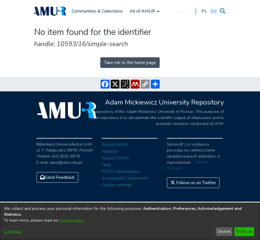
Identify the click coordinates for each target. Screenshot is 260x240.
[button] (204, 11)
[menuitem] (143, 11)
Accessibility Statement (125, 178)
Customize (13, 231)
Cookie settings (117, 185)
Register (110, 151)
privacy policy (72, 220)
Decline (224, 231)
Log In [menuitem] (182, 11)
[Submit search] (222, 11)
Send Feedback (57, 177)
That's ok (244, 231)
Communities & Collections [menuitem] (97, 11)
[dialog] (130, 221)
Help (106, 165)
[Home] (50, 11)
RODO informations (121, 171)
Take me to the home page (130, 63)
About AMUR (115, 145)
